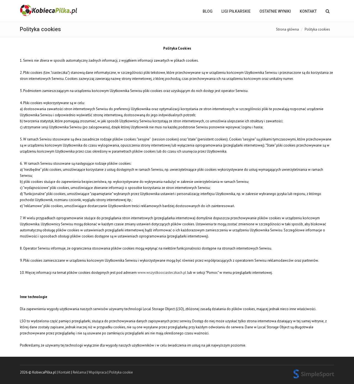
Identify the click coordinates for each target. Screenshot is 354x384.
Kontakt (308, 11)
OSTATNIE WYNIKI (275, 11)
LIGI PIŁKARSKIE (236, 11)
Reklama (79, 372)
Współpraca (97, 372)
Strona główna (287, 29)
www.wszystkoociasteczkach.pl (162, 272)
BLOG (208, 11)
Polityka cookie (121, 372)
